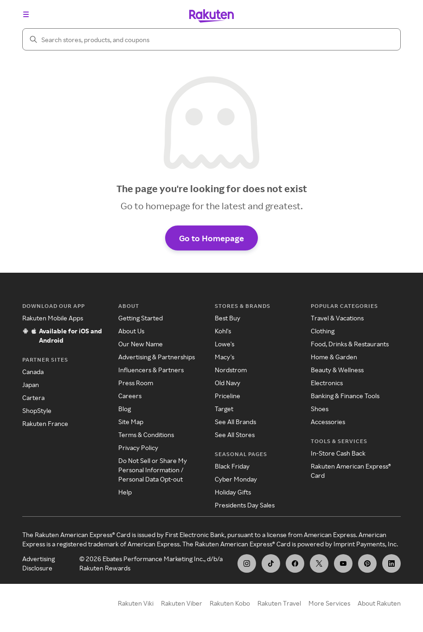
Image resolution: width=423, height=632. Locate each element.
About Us (131, 333)
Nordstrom (231, 371)
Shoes (319, 410)
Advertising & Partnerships (156, 359)
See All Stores (235, 436)
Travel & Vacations (337, 320)
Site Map (130, 423)
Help (125, 494)
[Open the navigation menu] (26, 14)
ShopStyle (36, 412)
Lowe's (224, 346)
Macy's (224, 359)
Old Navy (227, 384)
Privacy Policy (138, 449)
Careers (129, 397)
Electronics (327, 384)
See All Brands (235, 423)
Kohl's (223, 333)
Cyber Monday (236, 481)
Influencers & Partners (151, 371)
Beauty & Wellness (337, 371)
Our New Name (140, 346)
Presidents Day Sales (245, 507)
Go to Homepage (211, 239)
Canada (33, 373)
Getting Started (140, 320)
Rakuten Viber (181, 605)
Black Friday (232, 468)
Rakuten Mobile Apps (52, 320)
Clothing (322, 333)
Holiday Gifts (233, 494)
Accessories (328, 423)
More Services (329, 605)
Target (224, 410)
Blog (124, 410)
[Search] (211, 39)
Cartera (33, 399)
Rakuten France (45, 425)
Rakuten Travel (279, 605)
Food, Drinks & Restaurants (350, 346)
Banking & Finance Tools (345, 397)
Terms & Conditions (146, 436)
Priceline (227, 397)
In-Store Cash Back (338, 455)
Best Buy (227, 320)
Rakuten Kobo (230, 605)
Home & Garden (334, 359)
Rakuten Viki (136, 605)
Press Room (135, 384)
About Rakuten (379, 605)
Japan (30, 386)
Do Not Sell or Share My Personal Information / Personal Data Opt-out (152, 471)
